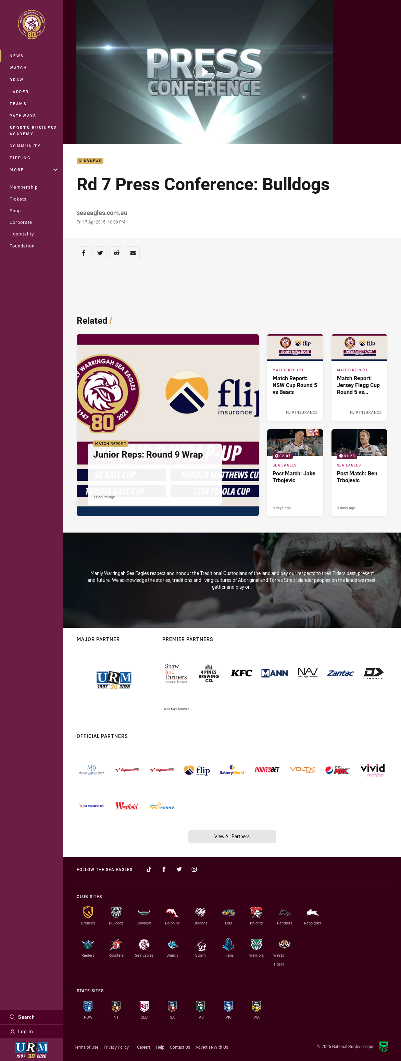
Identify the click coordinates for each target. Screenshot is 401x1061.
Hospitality (22, 234)
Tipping (20, 157)
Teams (18, 103)
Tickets (18, 199)
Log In (21, 1031)
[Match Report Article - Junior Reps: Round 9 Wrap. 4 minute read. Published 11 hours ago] (168, 425)
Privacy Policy (116, 1047)
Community (25, 145)
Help (160, 1047)
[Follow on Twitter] (179, 869)
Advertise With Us (212, 1047)
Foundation (22, 246)
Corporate (21, 222)
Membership (24, 187)
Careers (144, 1047)
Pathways (23, 115)
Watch (18, 67)
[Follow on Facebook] (164, 869)
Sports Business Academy (33, 130)
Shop (15, 210)
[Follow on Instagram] (194, 869)
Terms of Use (86, 1047)
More (34, 169)
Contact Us (180, 1047)
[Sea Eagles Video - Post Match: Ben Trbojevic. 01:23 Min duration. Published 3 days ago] (359, 472)
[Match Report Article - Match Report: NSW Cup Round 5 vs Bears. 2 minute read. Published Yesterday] (295, 377)
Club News (90, 161)
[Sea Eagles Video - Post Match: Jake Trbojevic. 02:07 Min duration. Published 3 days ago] (295, 472)
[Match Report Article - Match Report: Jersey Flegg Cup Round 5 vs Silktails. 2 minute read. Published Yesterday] (359, 377)
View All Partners (232, 836)
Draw (17, 79)
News (17, 55)
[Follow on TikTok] (149, 869)
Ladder (19, 91)
